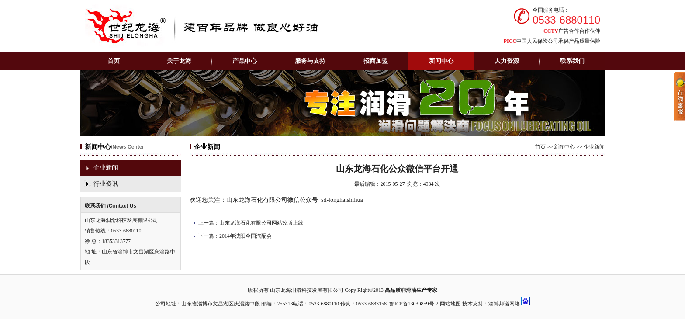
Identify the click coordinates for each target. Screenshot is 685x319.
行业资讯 (105, 183)
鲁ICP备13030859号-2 (414, 304)
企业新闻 (105, 167)
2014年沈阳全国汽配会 (245, 236)
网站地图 (450, 304)
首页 (113, 61)
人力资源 (507, 61)
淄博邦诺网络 (504, 304)
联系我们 (572, 61)
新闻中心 (564, 147)
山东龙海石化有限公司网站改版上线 (261, 223)
